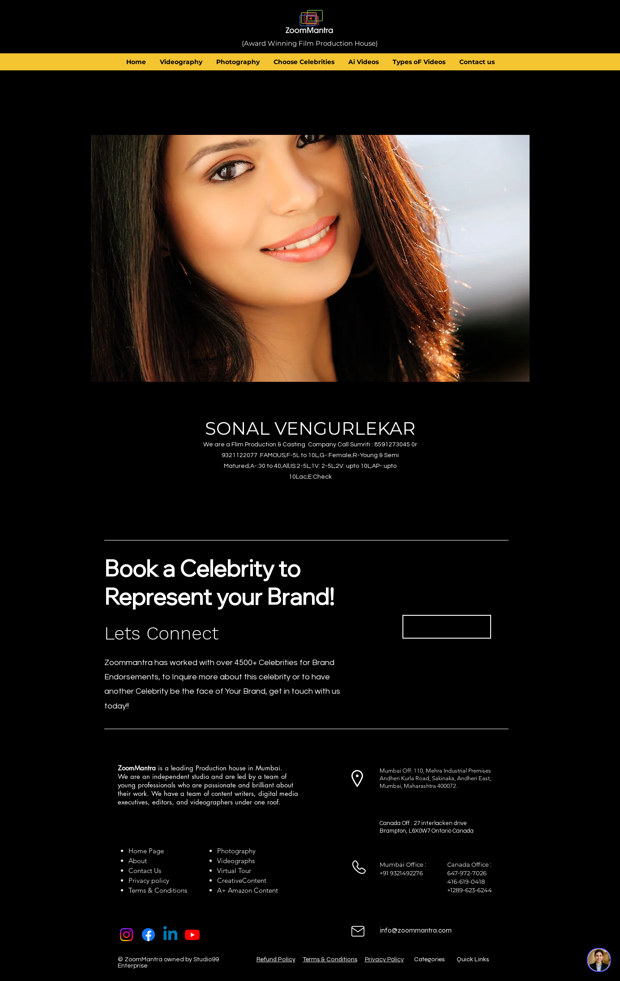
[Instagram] (126, 934)
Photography (236, 851)
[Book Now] (446, 627)
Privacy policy (148, 880)
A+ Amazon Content (247, 890)
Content (254, 880)
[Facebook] (148, 934)
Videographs (236, 860)
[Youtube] (192, 934)
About (139, 860)
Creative (229, 880)
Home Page (146, 851)
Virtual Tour (234, 870)
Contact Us (144, 870)
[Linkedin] (170, 934)
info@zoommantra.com (416, 930)
